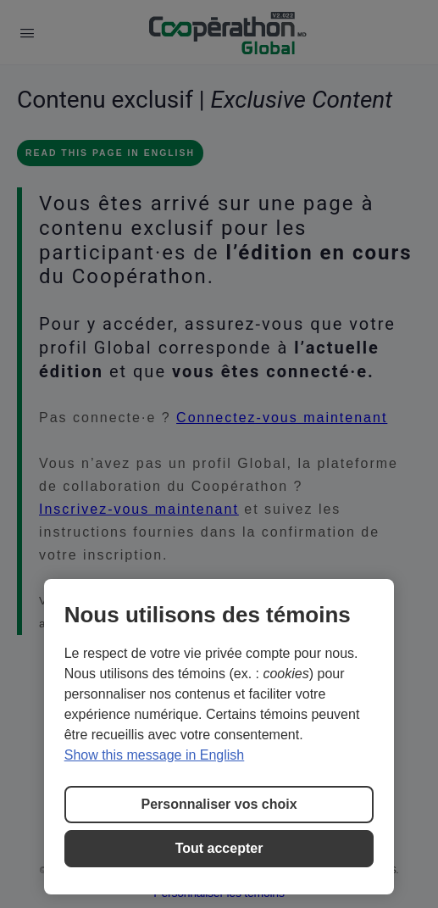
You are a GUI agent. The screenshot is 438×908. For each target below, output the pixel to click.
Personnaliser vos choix (219, 804)
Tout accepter (219, 848)
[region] (219, 736)
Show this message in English (154, 755)
